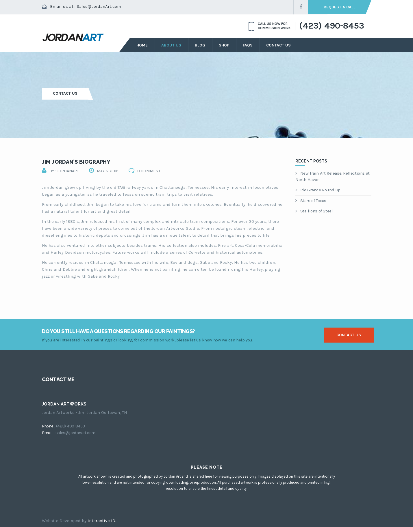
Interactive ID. (102, 520)
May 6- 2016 (107, 171)
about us (171, 45)
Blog (200, 45)
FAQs (248, 45)
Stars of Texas (310, 200)
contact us (348, 334)
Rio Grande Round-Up (317, 190)
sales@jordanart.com (75, 432)
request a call (339, 7)
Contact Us (278, 45)
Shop (224, 45)
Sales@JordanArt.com (99, 6)
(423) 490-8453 (331, 26)
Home (142, 45)
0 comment (148, 171)
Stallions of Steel (314, 211)
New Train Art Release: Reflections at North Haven (332, 176)
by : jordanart (64, 171)
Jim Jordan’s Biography (76, 162)
